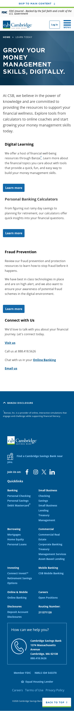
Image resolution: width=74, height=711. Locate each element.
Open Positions (48, 597)
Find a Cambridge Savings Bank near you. (35, 458)
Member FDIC (22, 673)
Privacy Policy (55, 690)
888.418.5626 (38, 658)
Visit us (10, 343)
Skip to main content (35, 3)
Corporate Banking (50, 544)
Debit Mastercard (18, 505)
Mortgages (14, 534)
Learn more (13, 188)
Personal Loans (17, 544)
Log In (54, 24)
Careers (17, 690)
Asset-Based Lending (51, 559)
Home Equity (15, 539)
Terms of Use (34, 690)
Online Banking (44, 360)
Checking (44, 496)
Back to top (55, 702)
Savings (43, 500)
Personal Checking (19, 496)
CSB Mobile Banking (51, 573)
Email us (11, 368)
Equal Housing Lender (39, 681)
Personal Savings (18, 500)
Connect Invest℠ (17, 573)
